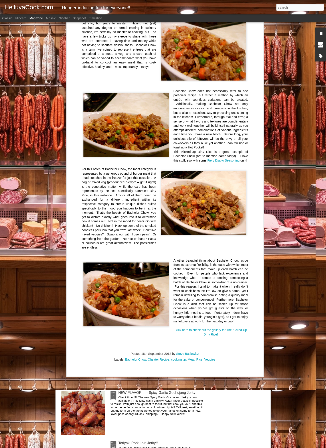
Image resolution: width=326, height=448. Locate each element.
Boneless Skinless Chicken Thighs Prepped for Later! (160, 292)
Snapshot (79, 18)
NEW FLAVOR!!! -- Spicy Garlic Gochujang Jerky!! (157, 393)
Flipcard (20, 18)
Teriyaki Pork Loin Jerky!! (138, 443)
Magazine (36, 18)
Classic (7, 18)
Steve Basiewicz (187, 260)
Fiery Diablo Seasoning (223, 67)
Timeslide (95, 18)
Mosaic (51, 18)
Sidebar (64, 18)
